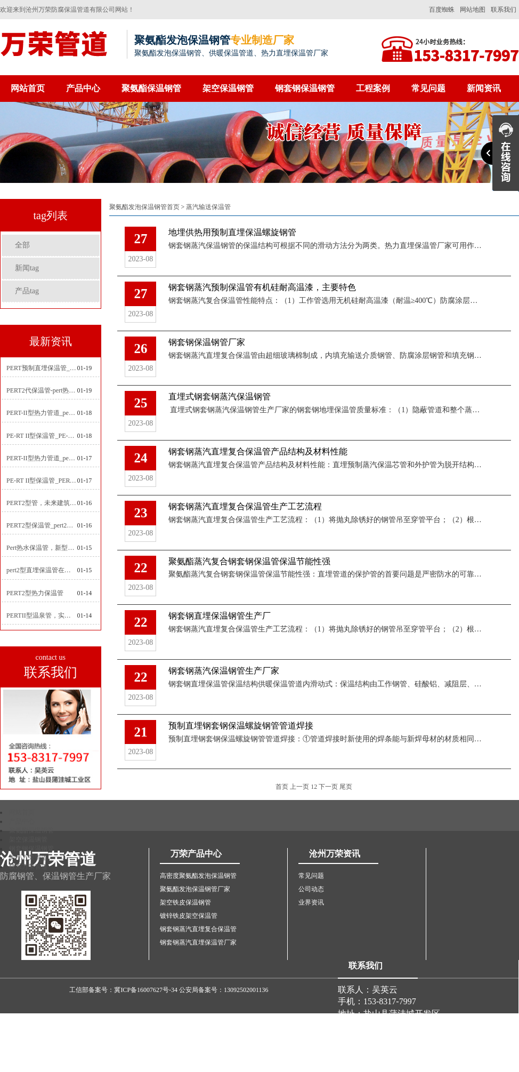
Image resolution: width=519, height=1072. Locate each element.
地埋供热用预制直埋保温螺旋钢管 (232, 232)
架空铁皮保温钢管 (185, 902)
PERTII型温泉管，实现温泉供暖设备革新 (41, 615)
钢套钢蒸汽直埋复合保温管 (198, 929)
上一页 (299, 786)
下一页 (328, 786)
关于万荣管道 (28, 857)
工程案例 (373, 88)
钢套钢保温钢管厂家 (206, 342)
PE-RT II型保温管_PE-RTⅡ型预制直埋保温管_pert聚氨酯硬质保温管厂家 (41, 435)
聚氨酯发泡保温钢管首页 (144, 207)
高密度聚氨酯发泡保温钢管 (198, 875)
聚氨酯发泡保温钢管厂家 (195, 889)
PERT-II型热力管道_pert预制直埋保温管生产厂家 (41, 458)
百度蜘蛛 (442, 9)
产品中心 (83, 88)
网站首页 (28, 88)
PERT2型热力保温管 (34, 593)
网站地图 (472, 9)
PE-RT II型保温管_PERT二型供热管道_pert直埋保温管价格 (41, 480)
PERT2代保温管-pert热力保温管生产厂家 (41, 390)
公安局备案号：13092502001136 (224, 990)
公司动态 (311, 889)
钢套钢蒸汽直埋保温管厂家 (198, 942)
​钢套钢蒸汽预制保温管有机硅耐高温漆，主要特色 (262, 287)
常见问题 (428, 88)
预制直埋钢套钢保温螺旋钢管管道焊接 (240, 725)
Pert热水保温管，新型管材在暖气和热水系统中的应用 (41, 547)
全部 (22, 245)
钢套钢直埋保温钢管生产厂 (219, 615)
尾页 (345, 786)
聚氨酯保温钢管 (151, 88)
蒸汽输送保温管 (208, 207)
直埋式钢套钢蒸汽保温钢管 (219, 396)
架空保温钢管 (228, 88)
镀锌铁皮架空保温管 (188, 915)
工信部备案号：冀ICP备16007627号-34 (123, 990)
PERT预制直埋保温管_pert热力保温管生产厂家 (41, 368)
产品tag (27, 291)
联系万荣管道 (28, 866)
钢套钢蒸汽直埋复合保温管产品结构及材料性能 (257, 451)
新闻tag (27, 268)
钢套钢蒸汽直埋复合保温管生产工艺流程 (245, 506)
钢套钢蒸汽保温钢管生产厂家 (223, 670)
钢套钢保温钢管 (305, 88)
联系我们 (503, 9)
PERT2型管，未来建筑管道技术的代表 (41, 503)
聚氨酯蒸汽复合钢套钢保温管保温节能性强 (249, 561)
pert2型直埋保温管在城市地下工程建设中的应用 (41, 570)
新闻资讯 (484, 88)
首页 (281, 786)
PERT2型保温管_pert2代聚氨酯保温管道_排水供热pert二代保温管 (41, 525)
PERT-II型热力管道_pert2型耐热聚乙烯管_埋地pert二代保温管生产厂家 (41, 413)
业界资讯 (311, 902)
